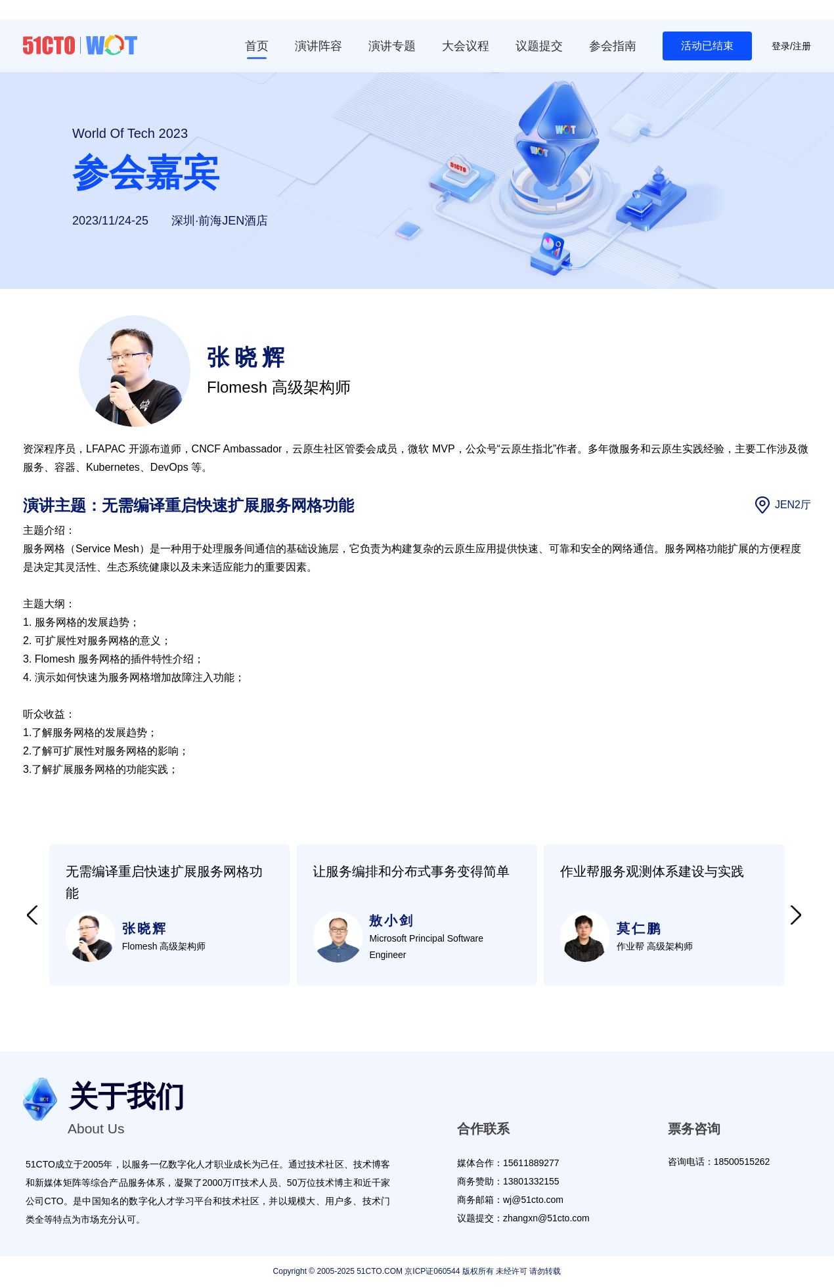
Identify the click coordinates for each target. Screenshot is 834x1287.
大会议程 (465, 46)
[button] (32, 915)
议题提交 (539, 46)
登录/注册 (791, 46)
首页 (257, 46)
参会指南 (612, 46)
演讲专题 (392, 46)
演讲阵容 (318, 46)
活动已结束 (707, 45)
